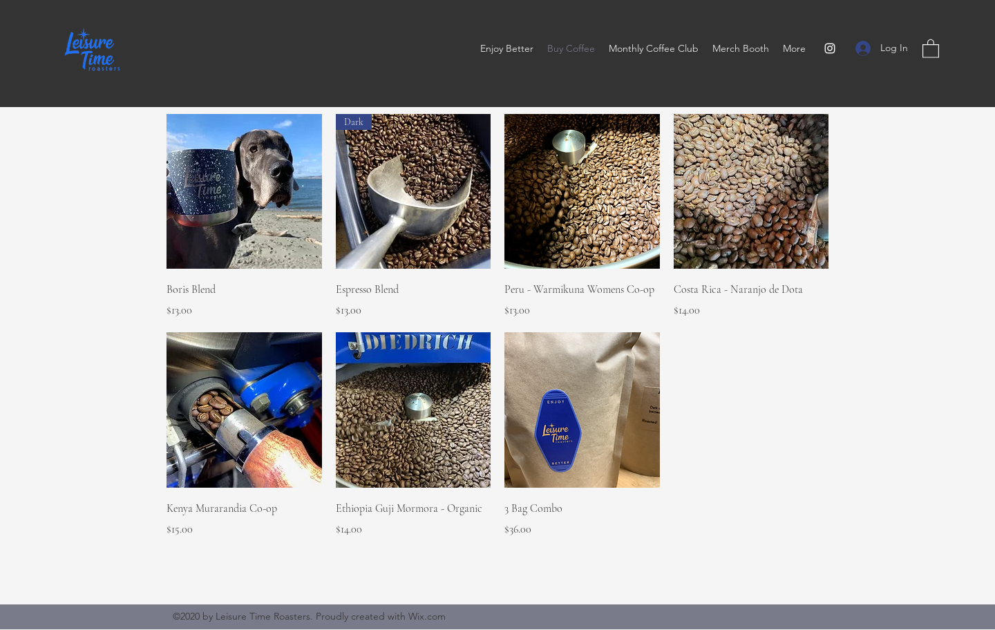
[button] (930, 48)
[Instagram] (830, 48)
